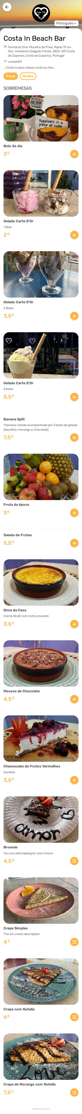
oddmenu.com (41, 1108)
